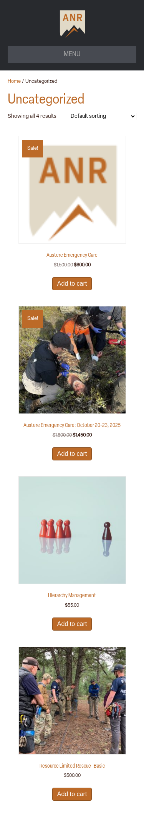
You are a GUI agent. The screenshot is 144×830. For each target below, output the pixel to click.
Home (14, 81)
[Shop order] (102, 116)
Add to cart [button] (72, 283)
